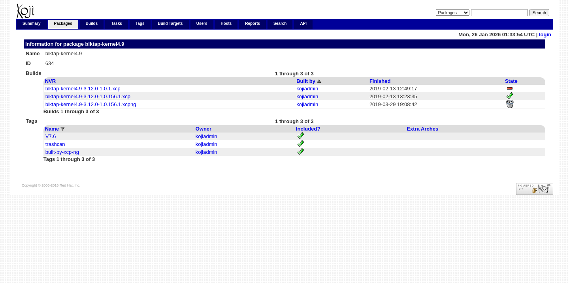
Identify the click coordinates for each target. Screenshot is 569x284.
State (511, 81)
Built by (305, 81)
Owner (203, 129)
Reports (252, 23)
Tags (140, 23)
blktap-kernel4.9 (104, 44)
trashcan (55, 144)
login (545, 34)
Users (201, 23)
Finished (379, 81)
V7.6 (50, 136)
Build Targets (170, 23)
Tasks (116, 23)
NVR (50, 81)
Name (52, 129)
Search (279, 23)
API (303, 23)
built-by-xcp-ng (62, 152)
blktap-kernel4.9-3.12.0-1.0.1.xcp (83, 89)
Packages (63, 23)
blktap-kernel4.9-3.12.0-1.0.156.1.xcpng (90, 104)
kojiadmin (307, 89)
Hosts (226, 23)
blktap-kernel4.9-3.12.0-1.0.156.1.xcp (87, 96)
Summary (32, 23)
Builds (92, 23)
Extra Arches (422, 129)
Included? (308, 129)
